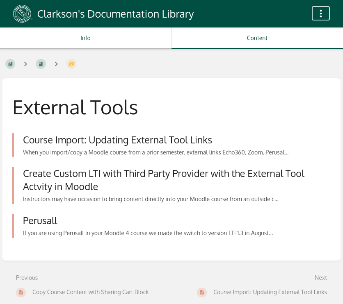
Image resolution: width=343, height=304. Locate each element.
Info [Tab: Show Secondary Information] (85, 37)
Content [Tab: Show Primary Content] (257, 37)
